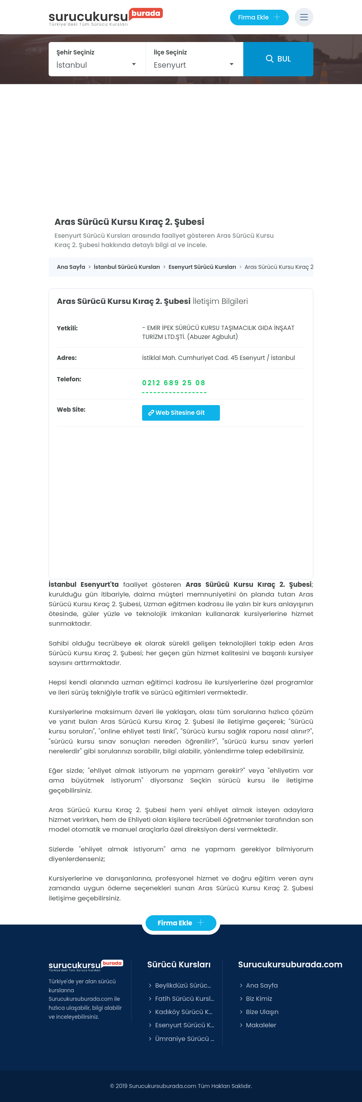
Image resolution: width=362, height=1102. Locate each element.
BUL (278, 58)
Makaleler (257, 1025)
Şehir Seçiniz (75, 52)
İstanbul (283, 358)
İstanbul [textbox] (71, 65)
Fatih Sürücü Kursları (180, 998)
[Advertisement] (181, 142)
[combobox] (97, 65)
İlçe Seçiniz (170, 52)
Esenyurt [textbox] (170, 65)
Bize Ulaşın (258, 1011)
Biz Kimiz (255, 998)
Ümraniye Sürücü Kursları (180, 1038)
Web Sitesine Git (176, 413)
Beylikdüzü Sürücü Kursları (180, 985)
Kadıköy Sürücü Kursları (180, 1011)
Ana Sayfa (258, 985)
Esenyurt (252, 358)
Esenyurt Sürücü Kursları (180, 1025)
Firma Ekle (259, 17)
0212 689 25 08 (174, 383)
